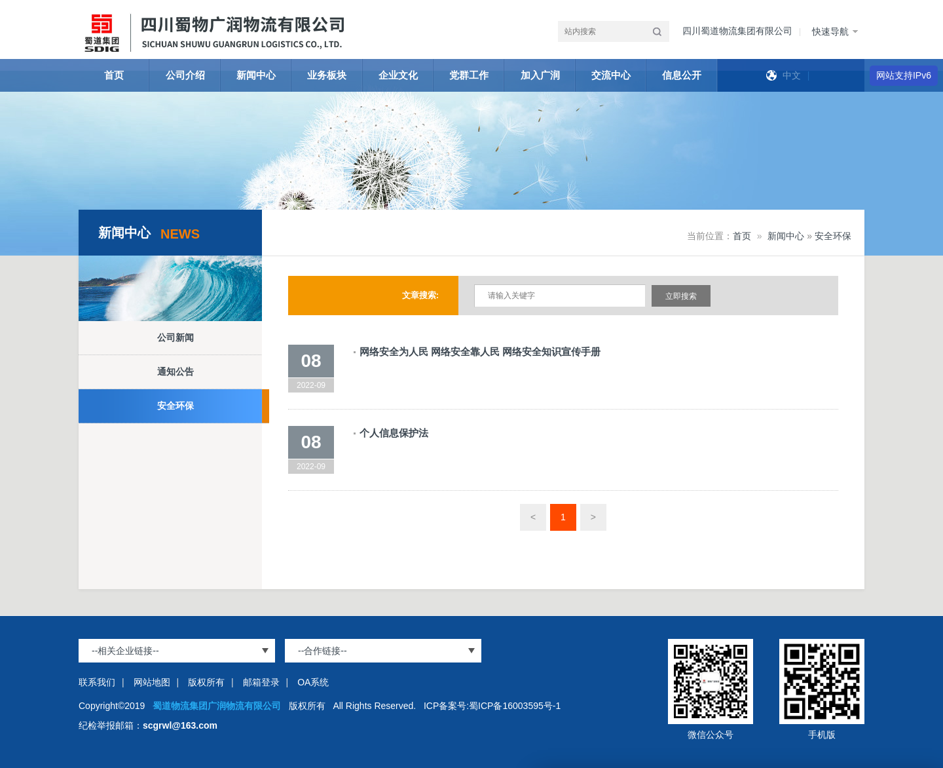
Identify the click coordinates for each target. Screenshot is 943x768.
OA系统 (313, 682)
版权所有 (206, 682)
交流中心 (611, 75)
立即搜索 (681, 296)
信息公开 (681, 75)
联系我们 (97, 682)
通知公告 (175, 371)
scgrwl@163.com (180, 725)
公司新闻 (175, 337)
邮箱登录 (261, 682)
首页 (114, 75)
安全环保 (175, 405)
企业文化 (398, 75)
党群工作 (469, 75)
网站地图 (152, 682)
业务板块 (326, 75)
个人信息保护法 (394, 432)
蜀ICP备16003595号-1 (515, 706)
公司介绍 (185, 75)
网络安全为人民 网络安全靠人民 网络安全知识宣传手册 (480, 351)
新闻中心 (256, 75)
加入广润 (540, 75)
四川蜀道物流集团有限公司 (737, 31)
